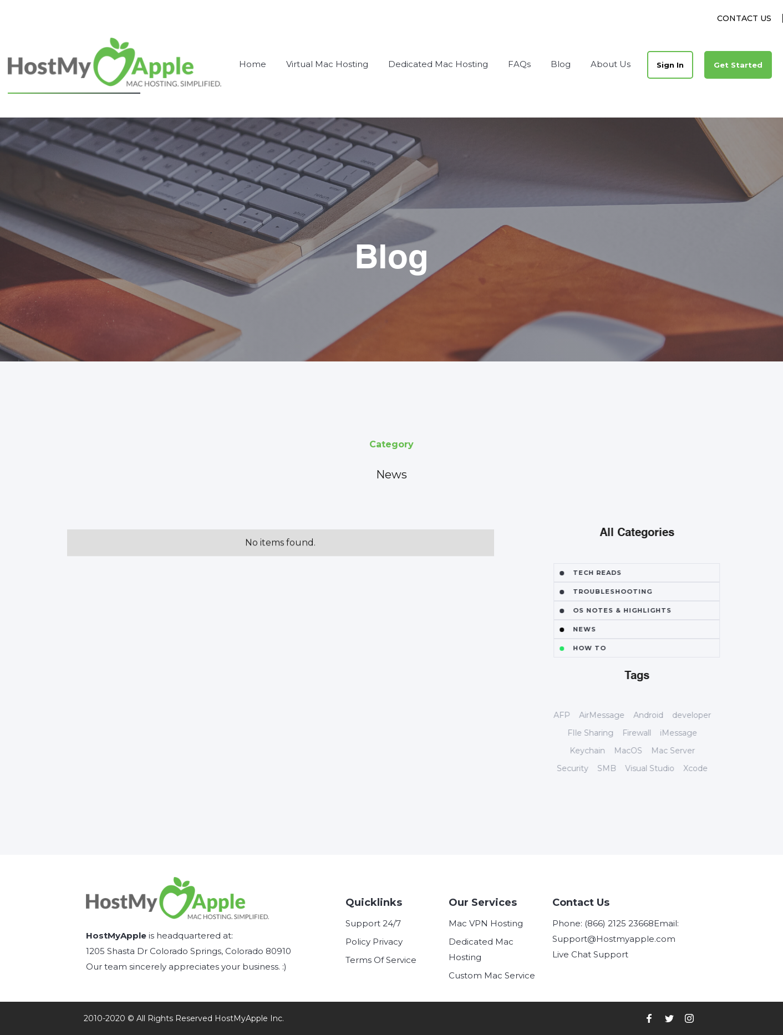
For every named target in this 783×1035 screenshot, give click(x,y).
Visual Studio (666, 768)
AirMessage (618, 715)
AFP (578, 715)
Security (589, 768)
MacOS (645, 751)
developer (708, 715)
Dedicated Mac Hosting (438, 64)
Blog (561, 64)
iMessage (695, 733)
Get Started (738, 64)
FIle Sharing (607, 733)
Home (252, 64)
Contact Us (744, 18)
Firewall (653, 733)
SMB (623, 768)
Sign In (670, 64)
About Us (611, 64)
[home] (115, 64)
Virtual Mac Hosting (327, 64)
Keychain (604, 751)
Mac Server (689, 751)
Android (665, 715)
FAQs (519, 64)
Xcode (712, 768)
